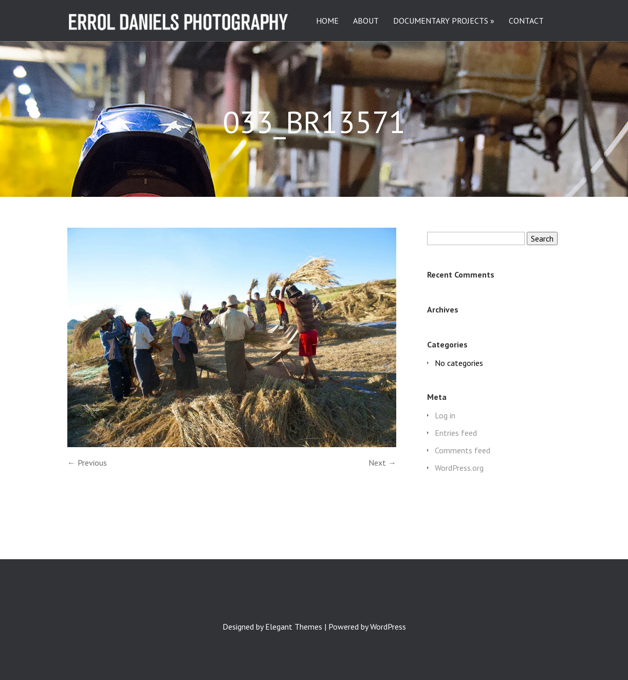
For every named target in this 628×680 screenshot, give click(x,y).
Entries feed (456, 433)
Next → (382, 462)
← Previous (87, 462)
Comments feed (462, 450)
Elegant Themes (293, 626)
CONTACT (526, 21)
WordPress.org (459, 468)
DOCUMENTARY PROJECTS (440, 21)
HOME (327, 21)
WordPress (388, 626)
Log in (445, 415)
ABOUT (366, 21)
